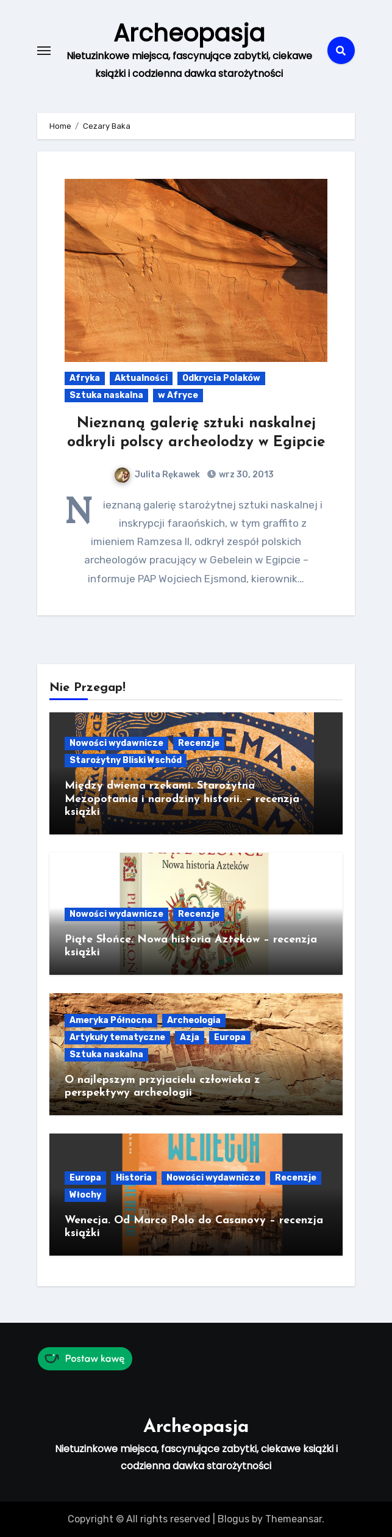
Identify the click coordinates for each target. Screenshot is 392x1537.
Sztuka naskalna (106, 395)
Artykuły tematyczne (117, 1037)
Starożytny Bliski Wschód (125, 760)
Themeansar (293, 1518)
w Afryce (178, 395)
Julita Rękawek (157, 474)
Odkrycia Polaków (221, 378)
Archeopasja (189, 33)
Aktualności (141, 378)
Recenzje (198, 743)
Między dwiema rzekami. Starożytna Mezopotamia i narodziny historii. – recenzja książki (182, 799)
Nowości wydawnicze (116, 743)
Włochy (85, 1194)
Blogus (233, 1518)
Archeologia (194, 1019)
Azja (189, 1037)
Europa (230, 1037)
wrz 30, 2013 (245, 474)
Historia (134, 1177)
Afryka (84, 378)
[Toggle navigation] (44, 50)
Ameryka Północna (110, 1019)
